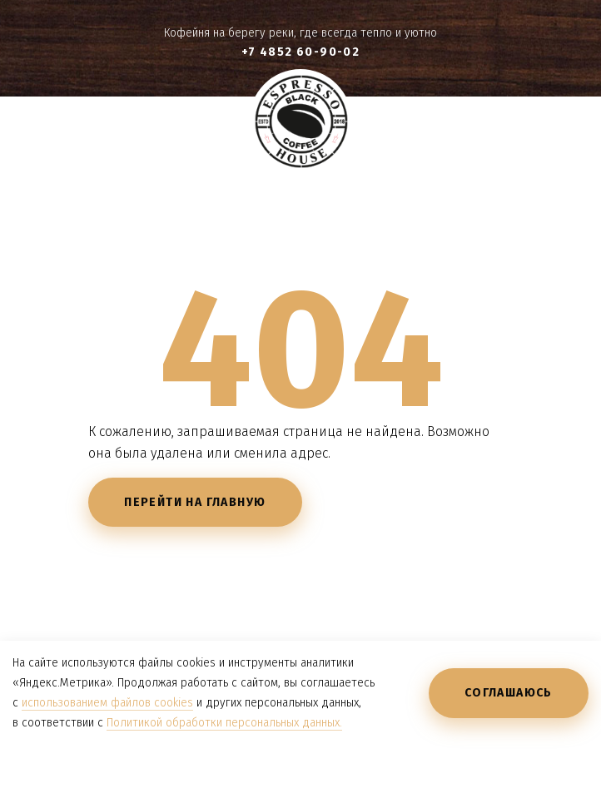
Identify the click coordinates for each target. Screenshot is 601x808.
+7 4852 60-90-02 (300, 52)
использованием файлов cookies (107, 703)
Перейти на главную (195, 502)
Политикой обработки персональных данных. (224, 723)
